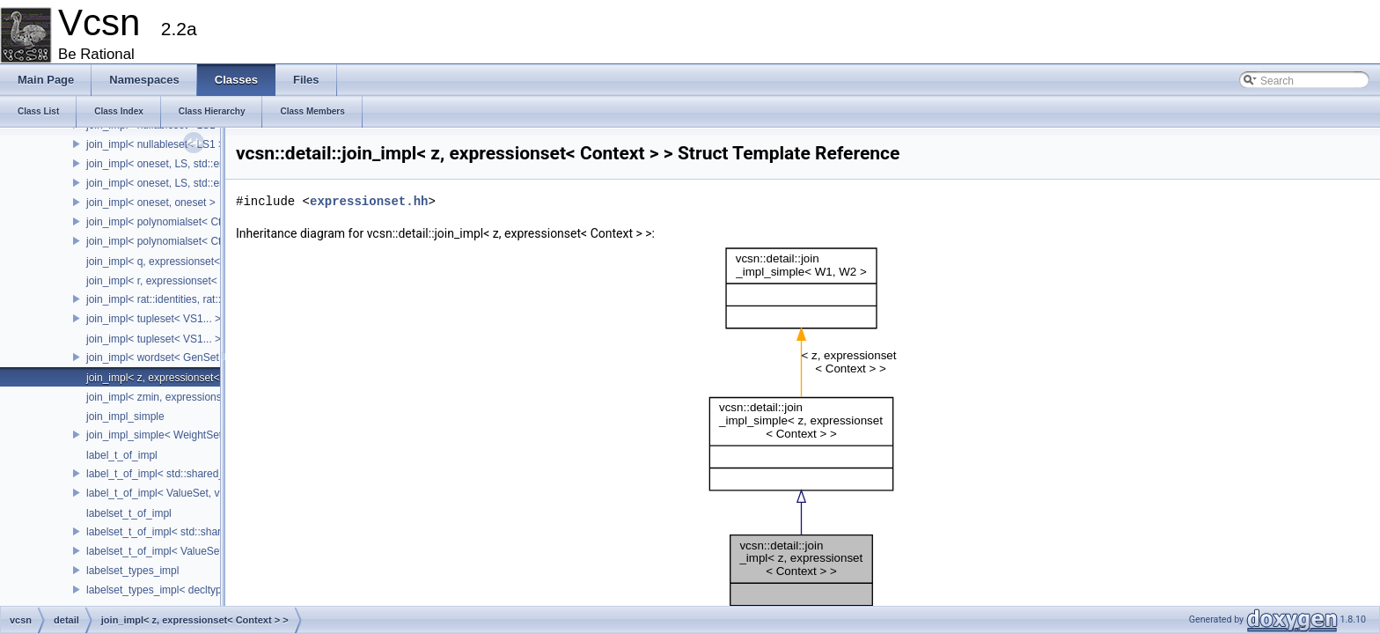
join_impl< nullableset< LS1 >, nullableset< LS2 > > (206, 144)
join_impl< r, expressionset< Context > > (180, 281)
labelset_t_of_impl (129, 513)
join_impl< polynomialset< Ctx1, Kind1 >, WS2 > (199, 241)
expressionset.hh (369, 201)
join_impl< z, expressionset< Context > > (181, 378)
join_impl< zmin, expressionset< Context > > (190, 397)
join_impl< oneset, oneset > (151, 202)
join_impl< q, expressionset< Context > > (181, 261)
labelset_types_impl (132, 570)
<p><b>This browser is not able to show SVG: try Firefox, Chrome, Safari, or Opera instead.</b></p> (805, 438)
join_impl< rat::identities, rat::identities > (179, 299)
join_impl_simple (125, 416)
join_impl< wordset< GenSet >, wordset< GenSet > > (210, 357)
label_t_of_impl (122, 455)
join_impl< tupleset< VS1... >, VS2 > (171, 339)
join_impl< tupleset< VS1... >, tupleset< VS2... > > (203, 319)
